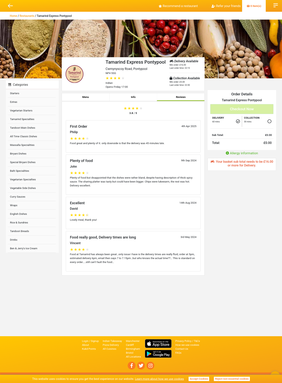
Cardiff (130, 344)
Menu (85, 97)
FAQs (178, 352)
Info (133, 97)
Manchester (133, 341)
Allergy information (242, 153)
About (85, 344)
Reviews (181, 97)
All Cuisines (109, 348)
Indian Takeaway (112, 341)
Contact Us (181, 348)
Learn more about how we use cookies (159, 379)
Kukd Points (89, 348)
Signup (95, 341)
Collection (251, 117)
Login (85, 341)
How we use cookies (187, 344)
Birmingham (133, 348)
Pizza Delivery (111, 344)
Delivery (218, 117)
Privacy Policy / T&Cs (187, 341)
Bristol (129, 352)
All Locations (133, 356)
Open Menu (275, 5)
